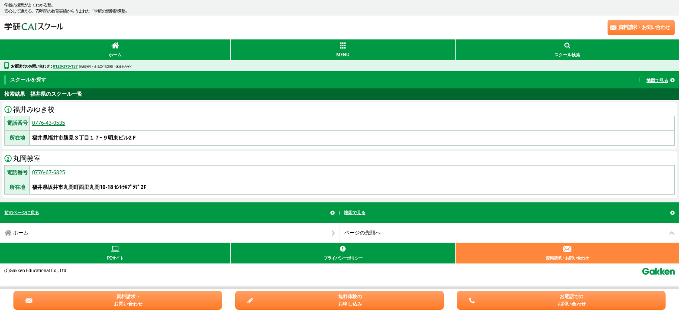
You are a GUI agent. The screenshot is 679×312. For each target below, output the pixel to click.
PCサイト (115, 258)
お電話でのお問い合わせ (571, 300)
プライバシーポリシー (342, 258)
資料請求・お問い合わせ (644, 27)
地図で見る (657, 80)
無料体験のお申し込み (350, 300)
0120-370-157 (65, 66)
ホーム (115, 55)
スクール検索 (567, 55)
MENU (342, 55)
